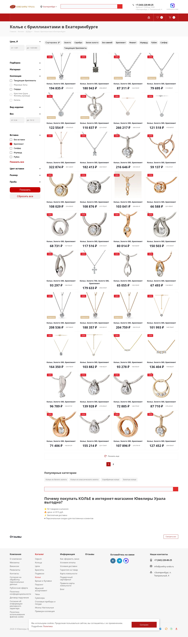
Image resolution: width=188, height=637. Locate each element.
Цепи (37, 566)
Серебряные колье (110, 479)
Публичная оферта (19, 588)
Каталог (39, 554)
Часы (37, 594)
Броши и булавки (43, 580)
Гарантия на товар (69, 569)
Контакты (14, 573)
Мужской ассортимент (41, 589)
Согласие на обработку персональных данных (17, 581)
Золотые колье (129, 479)
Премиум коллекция (45, 611)
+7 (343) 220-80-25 (144, 4)
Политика (47, 626)
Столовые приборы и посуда (45, 602)
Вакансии (14, 566)
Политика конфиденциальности (20, 592)
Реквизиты (15, 569)
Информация (67, 554)
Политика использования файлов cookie (17, 614)
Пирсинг (39, 584)
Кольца (38, 562)
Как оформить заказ (69, 558)
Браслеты (39, 569)
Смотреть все (171, 536)
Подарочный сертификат (66, 578)
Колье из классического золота (84, 479)
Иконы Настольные (44, 607)
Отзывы (89, 554)
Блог (62, 589)
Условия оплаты (68, 562)
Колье (38, 577)
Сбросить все (25, 196)
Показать (25, 189)
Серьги (38, 558)
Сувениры (40, 598)
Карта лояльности (68, 573)
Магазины (14, 562)
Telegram (119, 560)
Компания (15, 554)
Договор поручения (19, 597)
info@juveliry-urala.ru (164, 566)
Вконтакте (113, 560)
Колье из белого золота (56, 479)
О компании (16, 558)
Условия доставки (68, 566)
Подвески (39, 573)
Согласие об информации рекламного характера (16, 605)
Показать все (17, 162)
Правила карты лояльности (67, 584)
